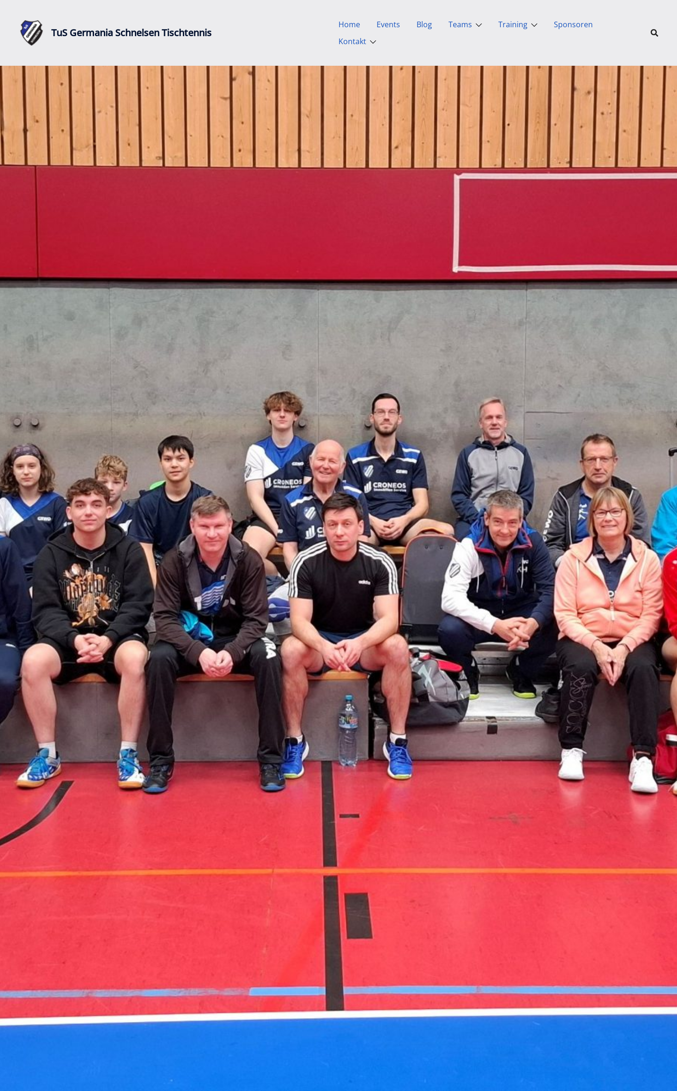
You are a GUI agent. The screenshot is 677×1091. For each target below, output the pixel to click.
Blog (424, 24)
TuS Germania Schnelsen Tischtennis (131, 32)
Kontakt (352, 41)
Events (388, 24)
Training (512, 24)
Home (349, 24)
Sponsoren (573, 24)
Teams (460, 24)
